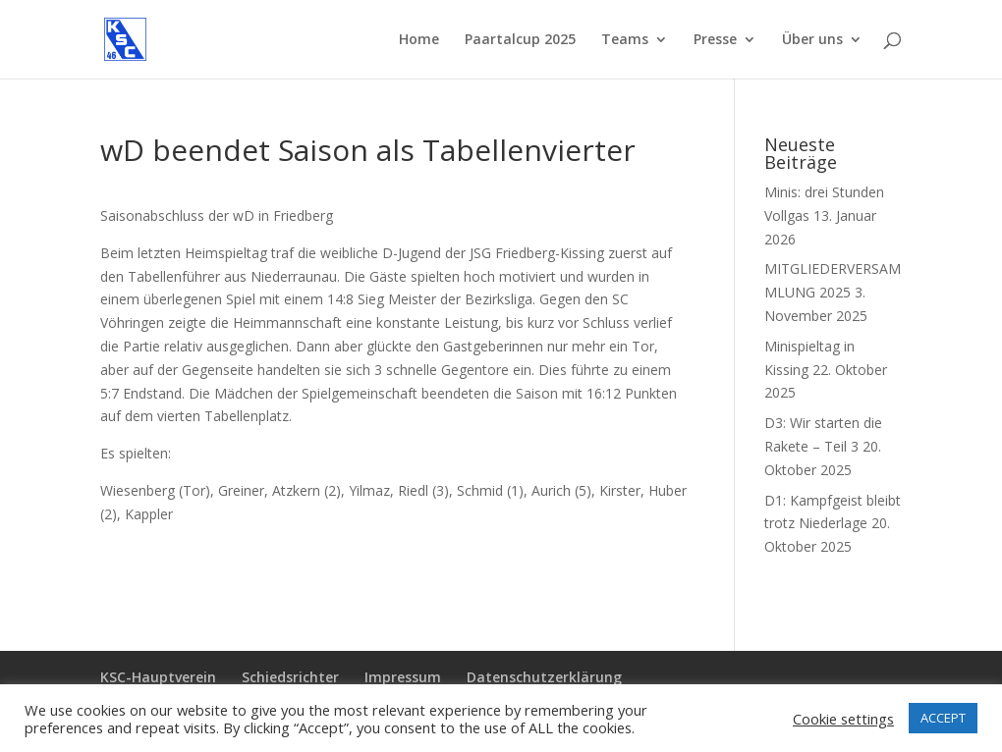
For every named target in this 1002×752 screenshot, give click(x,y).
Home (419, 40)
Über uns (812, 40)
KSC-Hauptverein (158, 677)
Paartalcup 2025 (520, 40)
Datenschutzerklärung (544, 677)
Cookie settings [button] (843, 718)
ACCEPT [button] (943, 717)
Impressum (402, 677)
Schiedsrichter (290, 677)
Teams (624, 40)
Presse (715, 40)
